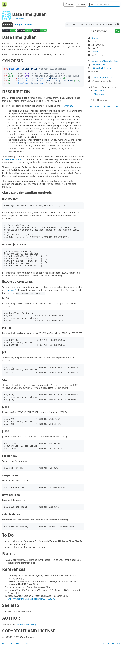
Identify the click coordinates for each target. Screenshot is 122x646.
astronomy (95, 106)
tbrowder (96, 38)
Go (117, 31)
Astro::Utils (99, 90)
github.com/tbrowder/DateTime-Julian (105, 61)
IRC (18, 643)
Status (25, 643)
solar (115, 106)
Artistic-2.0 (96, 51)
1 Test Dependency (100, 100)
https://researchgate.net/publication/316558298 (31, 598)
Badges (29, 24)
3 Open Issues (98, 64)
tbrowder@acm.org (26, 624)
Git (11, 643)
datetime (106, 106)
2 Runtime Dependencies (103, 87)
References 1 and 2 (13, 159)
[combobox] (104, 4)
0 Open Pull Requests (102, 68)
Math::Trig (99, 93)
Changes (18, 24)
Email (5, 643)
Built (111, 643)
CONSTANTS (10, 290)
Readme (7, 24)
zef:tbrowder (18, 18)
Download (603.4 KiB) (101, 77)
